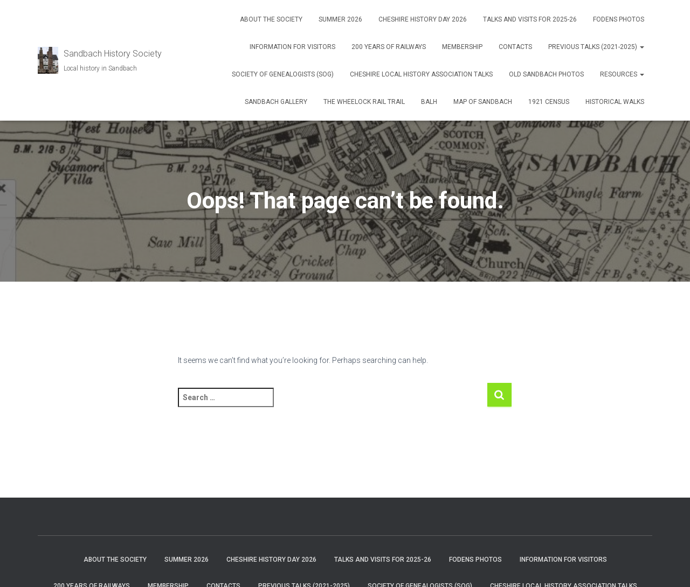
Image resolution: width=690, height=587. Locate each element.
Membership (462, 47)
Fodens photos (618, 19)
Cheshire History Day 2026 (422, 19)
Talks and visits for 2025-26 (530, 19)
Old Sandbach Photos (546, 74)
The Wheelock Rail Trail (364, 102)
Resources (622, 74)
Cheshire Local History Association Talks (421, 74)
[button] (641, 47)
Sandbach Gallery (276, 102)
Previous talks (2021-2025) (596, 47)
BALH (429, 102)
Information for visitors (292, 47)
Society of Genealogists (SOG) (283, 74)
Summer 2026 (340, 19)
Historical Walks (614, 102)
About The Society (271, 19)
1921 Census (548, 102)
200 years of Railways (388, 47)
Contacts (515, 47)
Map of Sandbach (482, 102)
